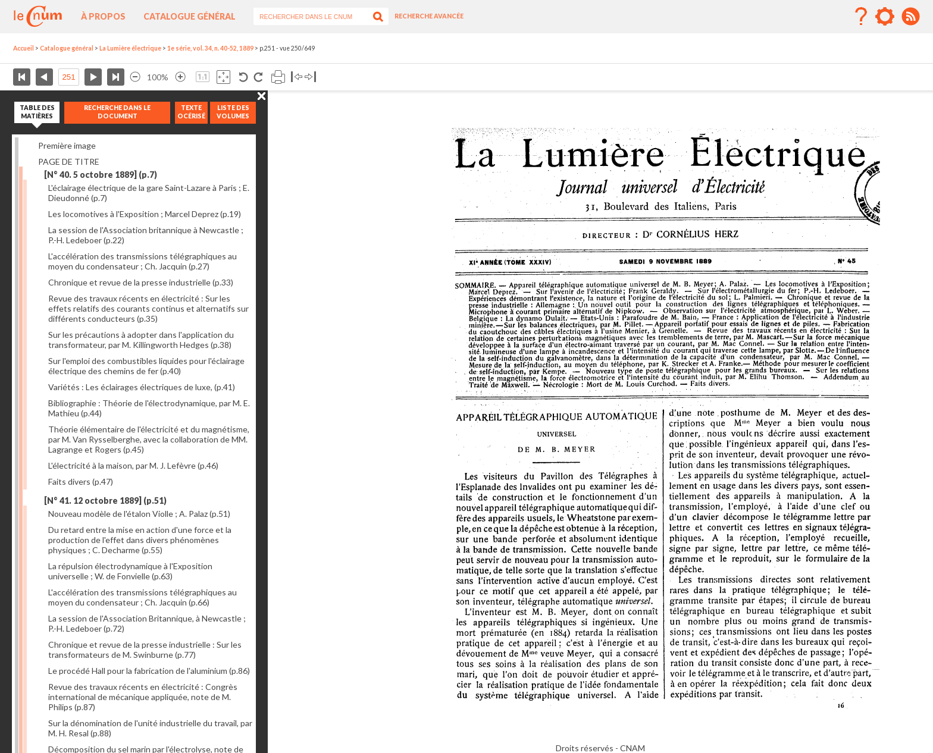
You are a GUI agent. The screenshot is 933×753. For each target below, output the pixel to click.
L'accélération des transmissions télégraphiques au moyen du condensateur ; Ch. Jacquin (142, 261)
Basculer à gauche (296, 77)
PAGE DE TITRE (68, 161)
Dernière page (115, 77)
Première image (67, 145)
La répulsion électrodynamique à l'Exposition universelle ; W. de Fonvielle (130, 571)
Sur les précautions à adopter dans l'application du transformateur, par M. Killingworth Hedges (141, 340)
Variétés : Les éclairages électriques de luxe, (141, 387)
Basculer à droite (310, 77)
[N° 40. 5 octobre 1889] (100, 175)
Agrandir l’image (180, 77)
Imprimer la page (278, 77)
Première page (21, 77)
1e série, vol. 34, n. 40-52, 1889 (210, 48)
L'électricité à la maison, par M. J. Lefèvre (133, 465)
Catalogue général (189, 16)
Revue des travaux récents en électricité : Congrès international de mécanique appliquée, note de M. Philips (142, 697)
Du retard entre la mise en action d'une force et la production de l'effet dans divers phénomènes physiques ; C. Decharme (139, 540)
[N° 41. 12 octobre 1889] (105, 500)
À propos (103, 16)
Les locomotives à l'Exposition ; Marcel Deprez (144, 214)
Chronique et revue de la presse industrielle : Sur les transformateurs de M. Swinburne (145, 649)
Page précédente (44, 77)
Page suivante (93, 77)
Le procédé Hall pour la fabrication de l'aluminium (149, 671)
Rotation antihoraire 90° (243, 77)
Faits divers (80, 481)
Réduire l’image (135, 77)
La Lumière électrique (130, 48)
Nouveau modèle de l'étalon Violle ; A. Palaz (139, 514)
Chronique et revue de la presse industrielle (140, 282)
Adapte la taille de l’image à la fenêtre (223, 77)
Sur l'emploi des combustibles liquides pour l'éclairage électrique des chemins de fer (146, 366)
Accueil (23, 48)
